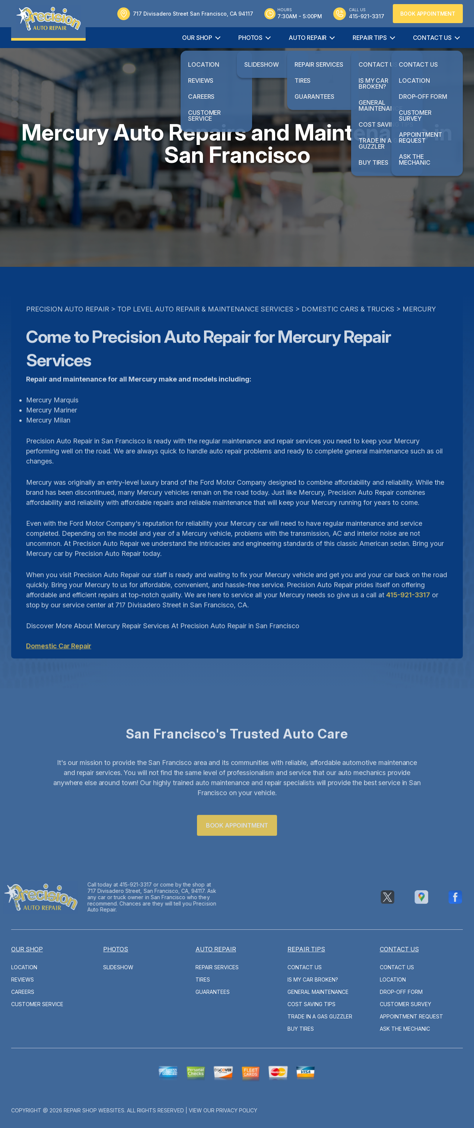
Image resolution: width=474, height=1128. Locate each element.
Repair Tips (369, 37)
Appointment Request (411, 1016)
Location (24, 967)
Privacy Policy (236, 1110)
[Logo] (48, 20)
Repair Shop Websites (94, 1110)
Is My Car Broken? (312, 979)
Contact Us (432, 37)
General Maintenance (318, 992)
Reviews (22, 979)
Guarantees (212, 992)
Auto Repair (308, 37)
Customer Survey (405, 1004)
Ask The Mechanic (405, 1029)
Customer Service (37, 1004)
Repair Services (217, 967)
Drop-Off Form (401, 992)
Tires (202, 979)
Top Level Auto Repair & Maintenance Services (205, 324)
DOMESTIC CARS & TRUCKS (348, 324)
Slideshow (118, 967)
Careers (22, 992)
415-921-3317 (408, 609)
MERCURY (419, 324)
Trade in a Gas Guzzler (319, 1016)
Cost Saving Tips (311, 1004)
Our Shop (197, 37)
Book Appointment (427, 13)
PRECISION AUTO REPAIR (67, 324)
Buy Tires (300, 1029)
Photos (250, 37)
